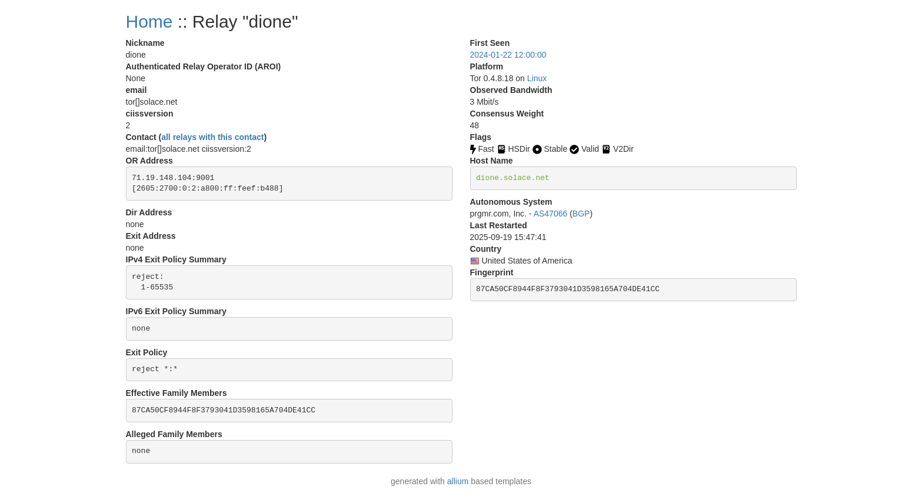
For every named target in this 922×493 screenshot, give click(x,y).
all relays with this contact (212, 137)
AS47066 (551, 213)
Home (149, 21)
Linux (537, 78)
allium (458, 481)
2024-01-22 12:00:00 (508, 54)
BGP (581, 213)
